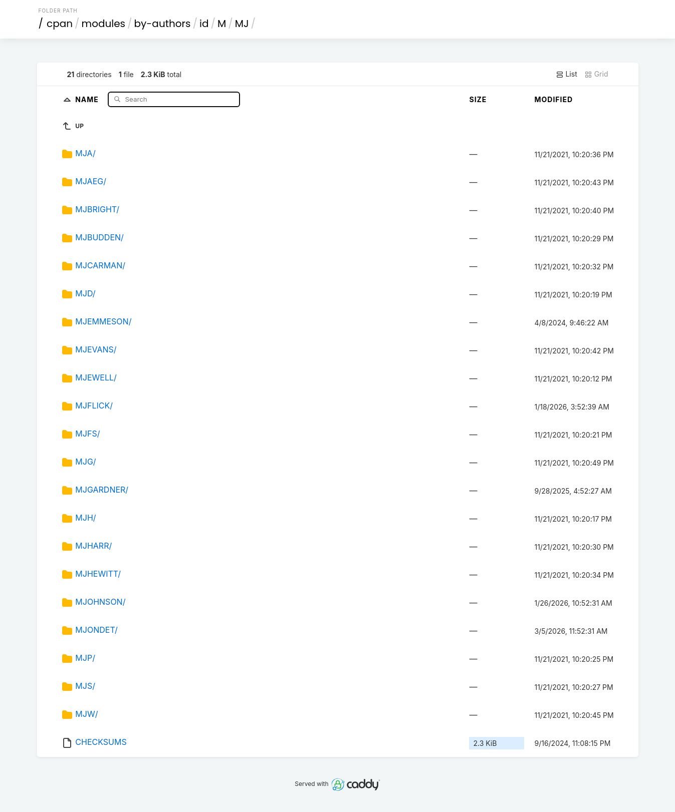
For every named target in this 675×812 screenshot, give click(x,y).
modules (103, 24)
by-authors (162, 24)
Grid (596, 74)
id (203, 24)
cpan (60, 24)
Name (88, 99)
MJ (242, 24)
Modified (553, 99)
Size (478, 99)
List (566, 74)
